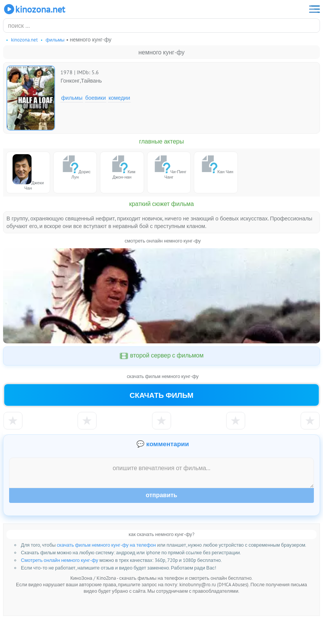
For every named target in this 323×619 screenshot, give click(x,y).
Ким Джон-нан (122, 167)
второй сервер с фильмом (161, 356)
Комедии (119, 97)
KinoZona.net (34, 9)
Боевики (95, 97)
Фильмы (71, 97)
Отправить (161, 495)
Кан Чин (215, 164)
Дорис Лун (74, 167)
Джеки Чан (28, 172)
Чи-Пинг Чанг (168, 167)
